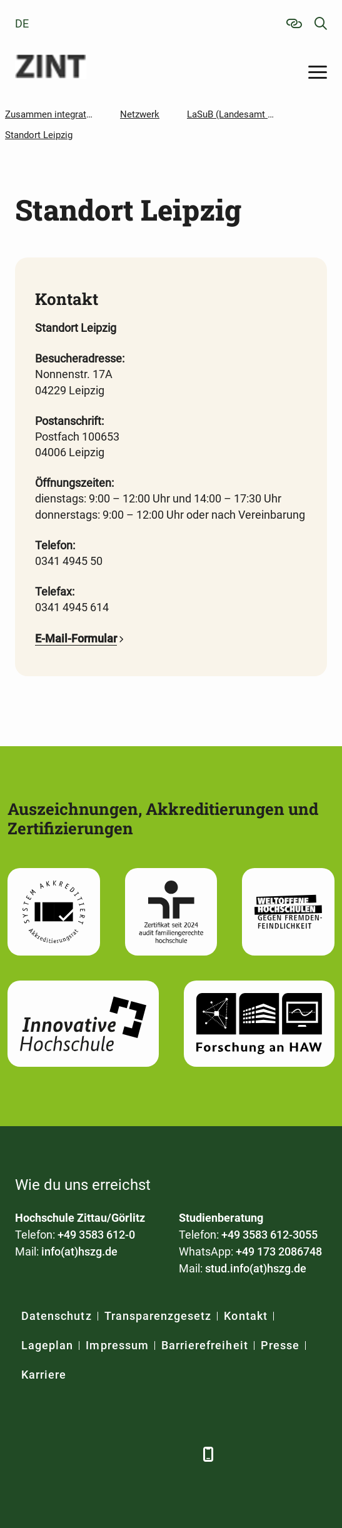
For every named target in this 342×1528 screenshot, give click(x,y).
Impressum (117, 1345)
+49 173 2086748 (279, 1251)
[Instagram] (151, 1454)
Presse (280, 1345)
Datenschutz (56, 1315)
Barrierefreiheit (204, 1345)
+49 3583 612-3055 (269, 1234)
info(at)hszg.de (79, 1251)
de (22, 23)
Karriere (43, 1374)
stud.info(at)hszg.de (255, 1268)
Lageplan (47, 1345)
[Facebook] (26, 1454)
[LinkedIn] (57, 1454)
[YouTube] (120, 1454)
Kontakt (245, 1315)
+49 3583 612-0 (96, 1234)
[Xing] (88, 1454)
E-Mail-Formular (76, 638)
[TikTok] (182, 1454)
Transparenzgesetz (158, 1315)
